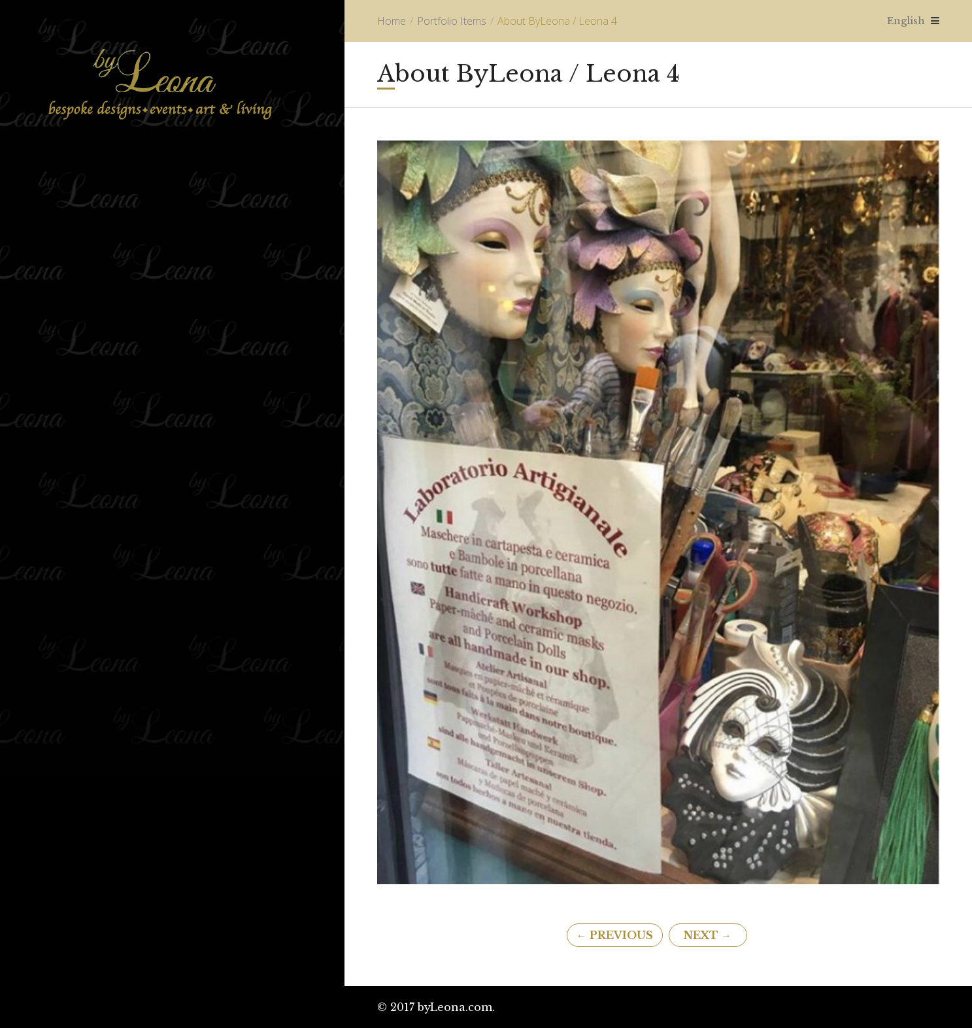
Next (707, 935)
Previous (615, 935)
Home (391, 21)
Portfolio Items (451, 21)
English (903, 20)
